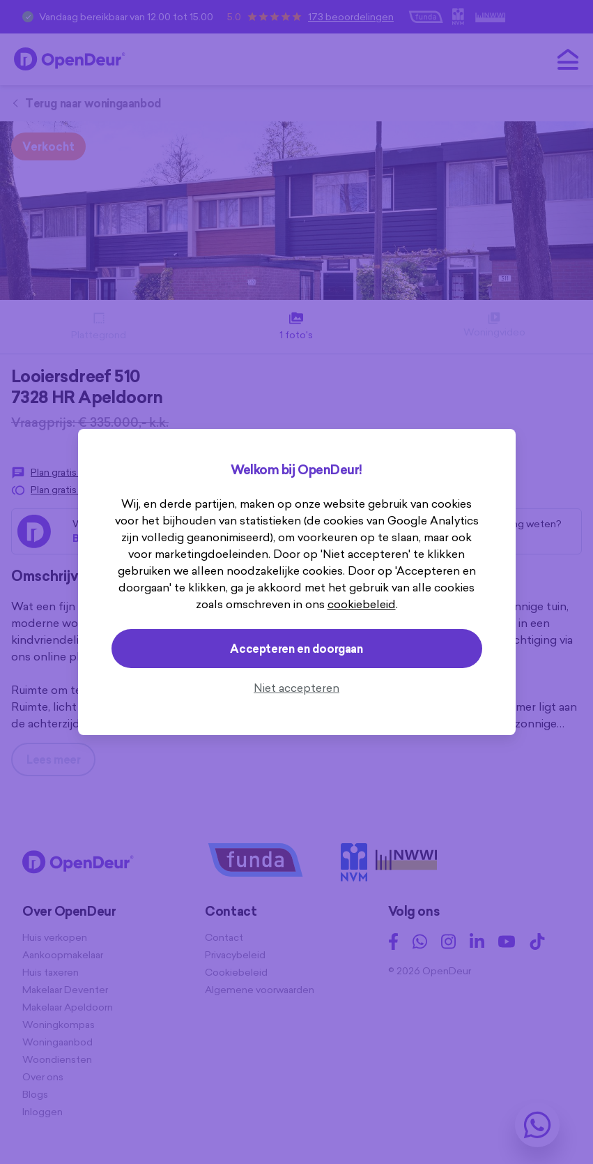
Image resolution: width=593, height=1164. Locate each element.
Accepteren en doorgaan (296, 649)
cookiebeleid (362, 604)
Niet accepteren (296, 688)
